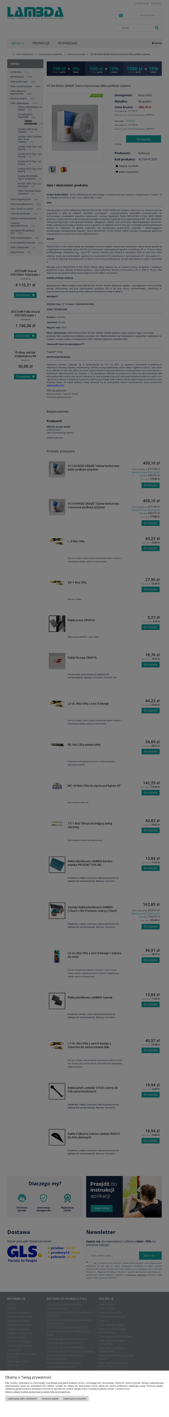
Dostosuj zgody (50, 1398)
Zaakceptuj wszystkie (74, 1398)
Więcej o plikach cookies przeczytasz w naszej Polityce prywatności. (37, 1391)
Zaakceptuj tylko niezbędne (22, 1398)
